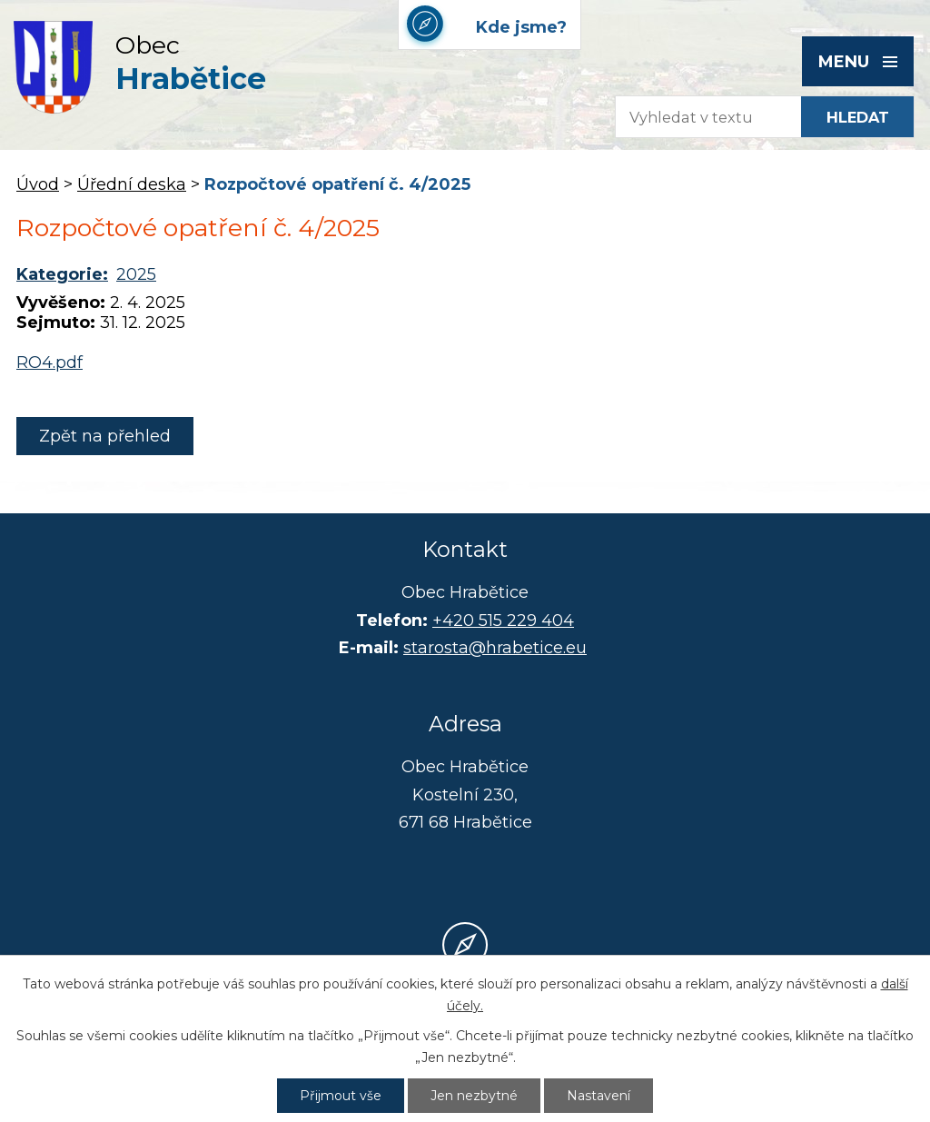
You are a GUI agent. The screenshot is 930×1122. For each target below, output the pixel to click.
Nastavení (598, 1095)
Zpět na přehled (105, 436)
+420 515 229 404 (503, 621)
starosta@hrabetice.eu (495, 648)
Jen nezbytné (474, 1095)
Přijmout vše (340, 1095)
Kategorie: (62, 274)
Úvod (37, 184)
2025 (136, 274)
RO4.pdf (49, 362)
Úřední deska (131, 184)
